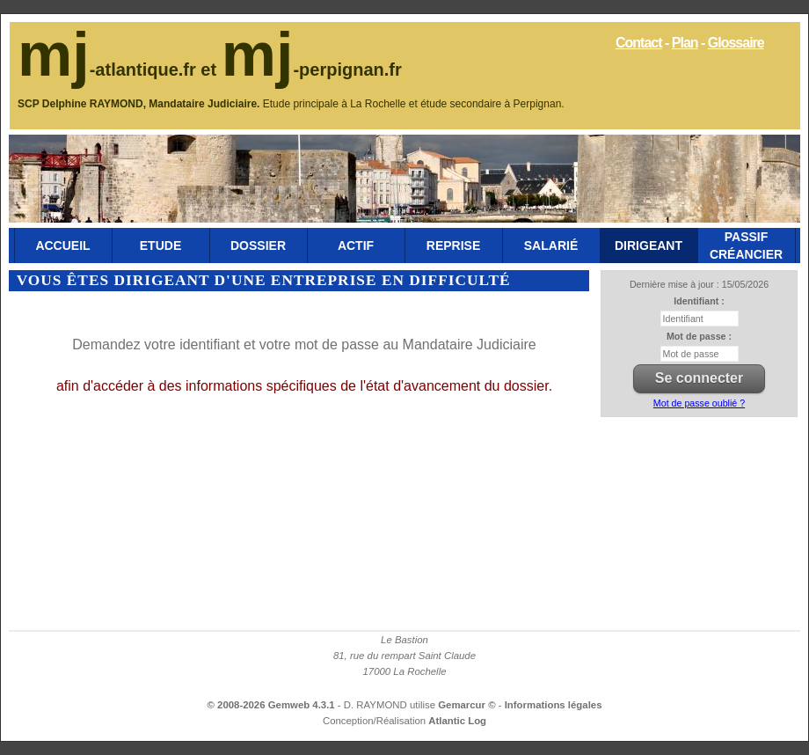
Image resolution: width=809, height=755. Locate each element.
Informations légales (553, 705)
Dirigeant (648, 245)
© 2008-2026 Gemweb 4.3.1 (271, 705)
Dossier (258, 245)
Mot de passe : (699, 336)
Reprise (453, 245)
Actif (356, 245)
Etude (160, 245)
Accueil (62, 245)
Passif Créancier (746, 245)
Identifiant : (699, 301)
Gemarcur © (468, 705)
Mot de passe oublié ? (699, 403)
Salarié (551, 245)
